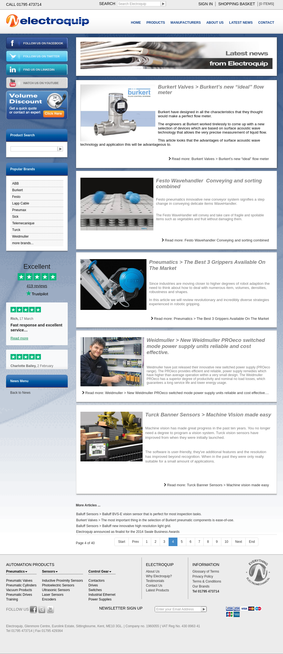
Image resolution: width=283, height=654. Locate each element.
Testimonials (155, 581)
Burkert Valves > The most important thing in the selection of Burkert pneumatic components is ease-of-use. (155, 520)
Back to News (20, 393)
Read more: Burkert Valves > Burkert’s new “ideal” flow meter (219, 159)
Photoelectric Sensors (58, 585)
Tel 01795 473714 (205, 591)
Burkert (17, 190)
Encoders (49, 599)
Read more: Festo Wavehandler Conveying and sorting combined (215, 240)
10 (226, 542)
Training (12, 599)
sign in (205, 4)
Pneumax (19, 210)
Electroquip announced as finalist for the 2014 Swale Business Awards (128, 532)
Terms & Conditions (206, 581)
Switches (95, 590)
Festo (16, 197)
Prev (135, 542)
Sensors (50, 571)
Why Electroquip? (159, 576)
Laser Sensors (52, 595)
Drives (93, 585)
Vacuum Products (19, 590)
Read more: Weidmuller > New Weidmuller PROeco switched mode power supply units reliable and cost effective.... (175, 393)
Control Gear (99, 571)
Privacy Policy (202, 576)
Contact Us (154, 585)
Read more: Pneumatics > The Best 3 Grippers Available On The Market (210, 319)
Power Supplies (99, 599)
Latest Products (157, 590)
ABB (15, 183)
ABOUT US (215, 23)
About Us (152, 571)
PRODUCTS (155, 23)
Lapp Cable (20, 203)
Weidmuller (20, 236)
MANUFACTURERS (186, 23)
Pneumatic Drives (19, 595)
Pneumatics (16, 571)
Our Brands (200, 586)
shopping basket (236, 4)
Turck (16, 230)
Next (238, 542)
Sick (15, 217)
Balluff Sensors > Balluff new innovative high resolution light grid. (123, 526)
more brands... (22, 243)
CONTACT (266, 23)
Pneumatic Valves (19, 581)
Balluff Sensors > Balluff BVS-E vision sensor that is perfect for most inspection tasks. (139, 514)
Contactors (96, 581)
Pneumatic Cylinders (21, 585)
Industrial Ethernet (101, 595)
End (252, 542)
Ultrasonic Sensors (56, 590)
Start (121, 542)
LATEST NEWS (241, 23)
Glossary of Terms (205, 571)
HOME (136, 23)
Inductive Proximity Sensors (62, 581)
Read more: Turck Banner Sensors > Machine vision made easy (216, 485)
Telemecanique (23, 223)
